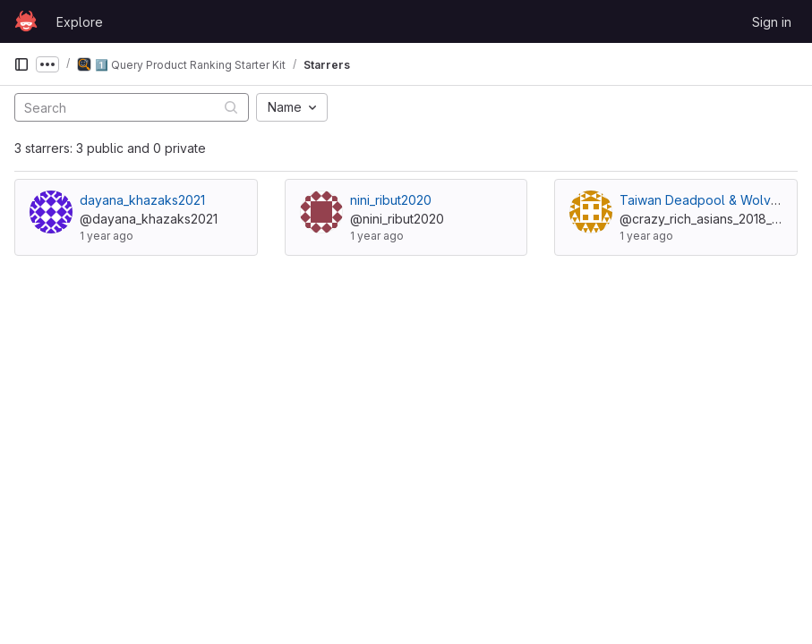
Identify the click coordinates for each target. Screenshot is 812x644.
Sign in (771, 22)
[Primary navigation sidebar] (21, 64)
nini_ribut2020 (391, 200)
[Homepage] (26, 21)
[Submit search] (231, 107)
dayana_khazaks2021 (142, 200)
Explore (79, 22)
